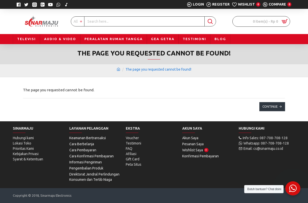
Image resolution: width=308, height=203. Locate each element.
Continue (270, 106)
